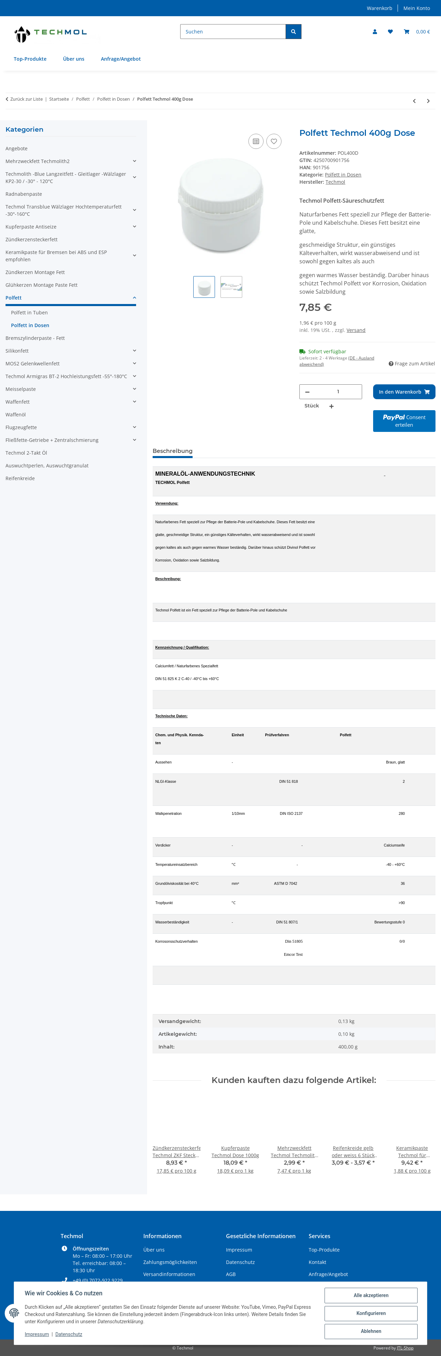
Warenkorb (379, 8)
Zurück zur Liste (26, 99)
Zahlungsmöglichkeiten (170, 1262)
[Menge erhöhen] (331, 406)
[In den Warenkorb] (158, 124)
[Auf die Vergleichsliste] (256, 141)
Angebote (17, 148)
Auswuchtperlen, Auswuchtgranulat (47, 465)
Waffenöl (16, 414)
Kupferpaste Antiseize (31, 226)
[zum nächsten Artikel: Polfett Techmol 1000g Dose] (428, 100)
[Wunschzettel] (390, 31)
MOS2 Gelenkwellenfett (33, 363)
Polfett (14, 297)
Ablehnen (370, 1331)
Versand (356, 330)
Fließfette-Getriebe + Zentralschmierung (52, 440)
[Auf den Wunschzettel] (273, 141)
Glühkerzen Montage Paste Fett (42, 285)
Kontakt (317, 1262)
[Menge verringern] (307, 392)
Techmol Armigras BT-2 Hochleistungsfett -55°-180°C (66, 376)
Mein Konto (416, 8)
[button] (374, 31)
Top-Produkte (30, 58)
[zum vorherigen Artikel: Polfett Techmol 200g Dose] (414, 100)
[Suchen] (233, 31)
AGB (231, 1274)
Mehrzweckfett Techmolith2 (38, 161)
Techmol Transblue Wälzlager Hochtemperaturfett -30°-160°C (64, 210)
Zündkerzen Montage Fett (35, 272)
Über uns (73, 58)
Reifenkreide (20, 478)
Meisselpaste (21, 389)
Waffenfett (18, 401)
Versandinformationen (169, 1274)
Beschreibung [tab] (173, 451)
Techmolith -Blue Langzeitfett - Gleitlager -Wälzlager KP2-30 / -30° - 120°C (66, 177)
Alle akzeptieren (370, 1295)
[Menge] (338, 392)
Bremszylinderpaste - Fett (35, 338)
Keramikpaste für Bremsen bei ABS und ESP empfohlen (56, 256)
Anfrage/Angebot (121, 58)
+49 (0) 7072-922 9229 (98, 1280)
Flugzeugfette (21, 427)
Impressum (37, 1334)
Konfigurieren (370, 1313)
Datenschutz (69, 1334)
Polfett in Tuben (29, 312)
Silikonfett (17, 350)
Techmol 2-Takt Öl (26, 452)
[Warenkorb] (416, 31)
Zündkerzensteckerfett (32, 239)
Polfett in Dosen (343, 174)
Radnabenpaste (24, 194)
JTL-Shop (405, 1348)
